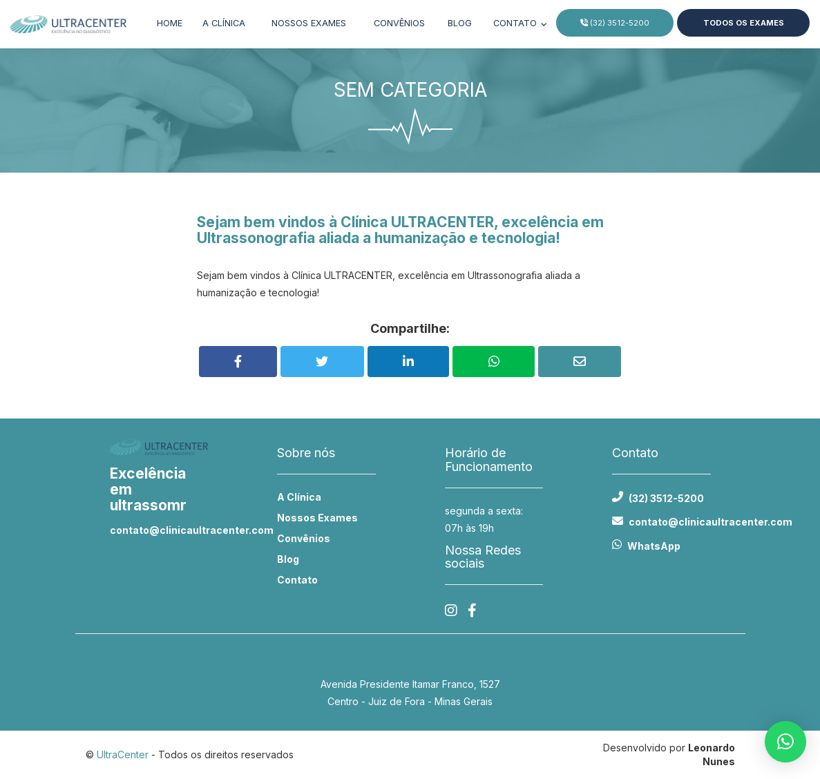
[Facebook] (472, 610)
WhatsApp (653, 546)
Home (169, 23)
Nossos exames (308, 23)
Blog (460, 23)
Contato (516, 23)
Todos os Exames (743, 23)
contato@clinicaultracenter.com (159, 530)
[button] (785, 741)
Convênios (399, 23)
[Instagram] (451, 610)
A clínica (223, 23)
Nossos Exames (317, 517)
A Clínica (299, 497)
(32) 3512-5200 (614, 23)
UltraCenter (123, 754)
